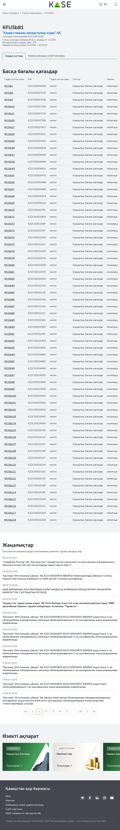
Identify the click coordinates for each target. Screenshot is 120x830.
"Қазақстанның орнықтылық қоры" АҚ (31, 33)
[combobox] (103, 4)
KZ (103, 4)
